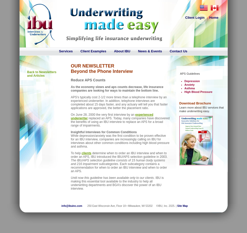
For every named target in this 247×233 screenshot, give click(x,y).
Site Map (182, 206)
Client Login (195, 18)
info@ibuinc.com (71, 206)
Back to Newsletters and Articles (42, 73)
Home (213, 18)
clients (87, 153)
